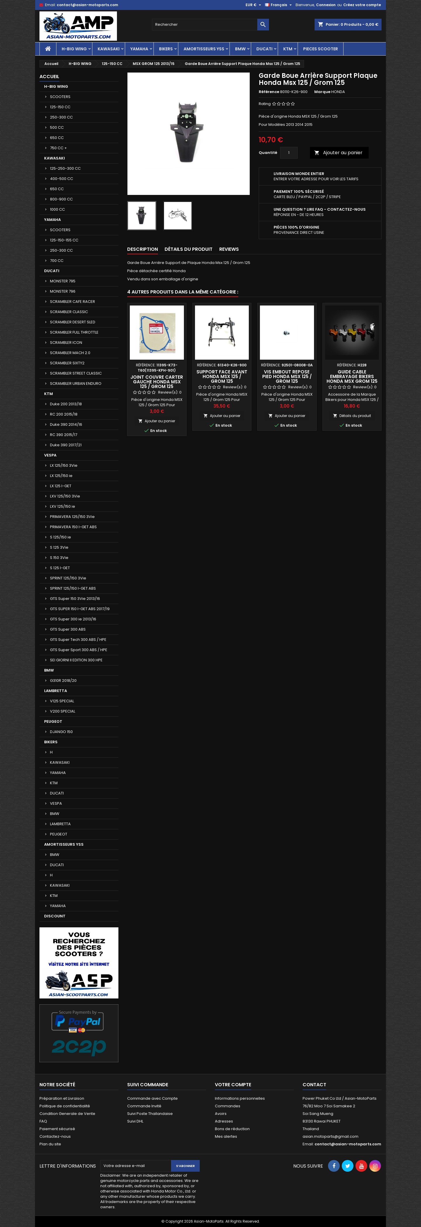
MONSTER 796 (62, 291)
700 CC (56, 260)
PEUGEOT (53, 721)
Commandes (227, 1106)
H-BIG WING (74, 49)
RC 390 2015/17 (63, 434)
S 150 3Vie (59, 557)
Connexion (326, 4)
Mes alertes (226, 1136)
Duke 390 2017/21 (66, 445)
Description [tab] (142, 249)
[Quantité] (289, 153)
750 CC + (58, 148)
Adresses (224, 1121)
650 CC (57, 137)
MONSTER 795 (62, 281)
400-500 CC (61, 178)
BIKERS (166, 49)
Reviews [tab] (229, 249)
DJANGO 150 (61, 732)
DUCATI (264, 49)
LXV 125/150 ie (62, 506)
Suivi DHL (135, 1121)
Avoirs (221, 1113)
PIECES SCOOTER (320, 49)
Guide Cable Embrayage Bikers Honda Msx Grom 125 (352, 376)
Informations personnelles (240, 1098)
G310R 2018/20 (63, 680)
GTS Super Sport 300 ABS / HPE (78, 650)
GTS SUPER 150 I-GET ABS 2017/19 (80, 609)
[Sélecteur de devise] (254, 5)
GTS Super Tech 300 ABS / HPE (78, 639)
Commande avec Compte (152, 1098)
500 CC (57, 127)
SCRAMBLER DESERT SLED (72, 322)
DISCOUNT (54, 916)
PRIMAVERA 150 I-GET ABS (73, 527)
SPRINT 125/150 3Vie (68, 578)
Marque (322, 92)
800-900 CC (61, 199)
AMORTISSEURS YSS (204, 49)
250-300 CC (61, 117)
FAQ (43, 1121)
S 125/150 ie (60, 537)
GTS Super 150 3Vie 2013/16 (75, 598)
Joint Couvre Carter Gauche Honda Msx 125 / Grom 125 (156, 381)
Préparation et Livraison (61, 1098)
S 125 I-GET (60, 568)
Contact (314, 1084)
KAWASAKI (109, 49)
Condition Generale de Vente (67, 1113)
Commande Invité (144, 1106)
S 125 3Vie (59, 547)
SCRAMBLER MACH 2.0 (70, 353)
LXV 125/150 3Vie (65, 496)
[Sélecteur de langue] (279, 5)
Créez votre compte (362, 4)
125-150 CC (60, 107)
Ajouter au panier (338, 152)
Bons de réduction (232, 1129)
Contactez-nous (55, 1136)
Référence (269, 92)
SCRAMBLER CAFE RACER (72, 301)
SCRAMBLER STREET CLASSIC (76, 373)
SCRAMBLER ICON (66, 342)
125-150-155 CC (64, 240)
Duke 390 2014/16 (66, 424)
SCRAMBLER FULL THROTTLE (74, 332)
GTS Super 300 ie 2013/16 (73, 619)
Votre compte (233, 1084)
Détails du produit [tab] (189, 249)
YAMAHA (139, 49)
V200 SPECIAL (62, 711)
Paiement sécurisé (57, 1129)
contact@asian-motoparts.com (87, 4)
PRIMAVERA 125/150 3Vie (72, 516)
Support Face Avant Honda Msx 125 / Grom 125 (221, 376)
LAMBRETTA (55, 691)
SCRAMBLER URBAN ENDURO (75, 383)
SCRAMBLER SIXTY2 (67, 363)
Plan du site (50, 1144)
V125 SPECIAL (62, 701)
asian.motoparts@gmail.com (330, 1136)
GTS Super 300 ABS (68, 629)
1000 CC (57, 209)
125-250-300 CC (65, 168)
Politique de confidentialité (64, 1106)
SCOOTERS (60, 96)
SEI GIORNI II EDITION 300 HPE (76, 660)
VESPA (50, 455)
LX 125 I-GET (60, 486)
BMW (240, 49)
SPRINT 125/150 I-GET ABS (73, 588)
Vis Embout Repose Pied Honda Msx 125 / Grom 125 (287, 376)
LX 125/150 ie (61, 475)
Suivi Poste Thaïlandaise (150, 1113)
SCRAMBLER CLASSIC (69, 312)
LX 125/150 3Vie (63, 465)
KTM (287, 49)
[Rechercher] (210, 24)
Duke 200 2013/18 (66, 404)
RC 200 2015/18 (63, 414)
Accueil (49, 76)
